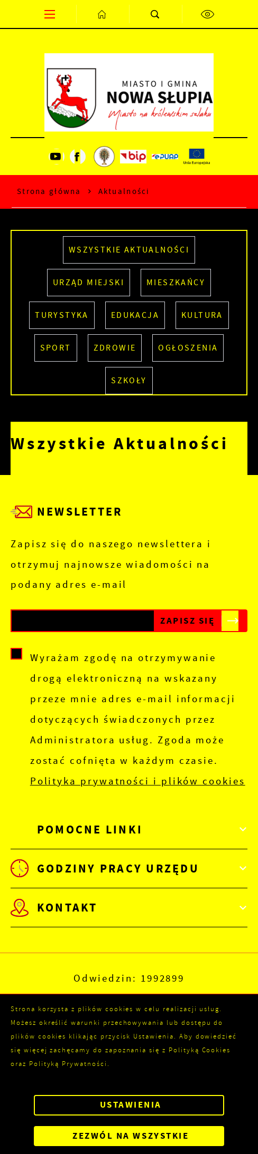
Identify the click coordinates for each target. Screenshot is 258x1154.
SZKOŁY (128, 380)
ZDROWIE (115, 348)
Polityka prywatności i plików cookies (137, 781)
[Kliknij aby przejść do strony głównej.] (102, 14)
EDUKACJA (135, 315)
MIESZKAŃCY (175, 282)
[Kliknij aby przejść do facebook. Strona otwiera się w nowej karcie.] (78, 156)
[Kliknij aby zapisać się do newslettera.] (188, 620)
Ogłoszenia (188, 348)
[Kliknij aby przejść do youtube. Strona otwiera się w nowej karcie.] (56, 156)
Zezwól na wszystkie (130, 1136)
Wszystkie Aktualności (129, 250)
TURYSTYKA (62, 315)
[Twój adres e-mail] (83, 620)
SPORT (55, 348)
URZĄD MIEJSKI (88, 282)
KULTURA (202, 315)
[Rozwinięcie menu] (129, 829)
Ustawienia (131, 1105)
